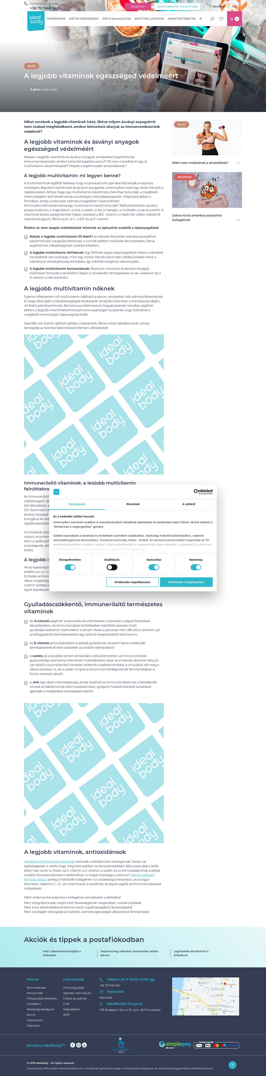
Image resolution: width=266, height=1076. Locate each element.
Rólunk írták (35, 993)
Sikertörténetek (182, 18)
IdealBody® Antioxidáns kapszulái (49, 861)
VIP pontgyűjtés (73, 987)
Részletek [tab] (133, 504)
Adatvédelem (71, 1009)
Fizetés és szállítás (75, 998)
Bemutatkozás (36, 987)
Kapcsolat (33, 1025)
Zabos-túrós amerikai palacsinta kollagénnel (205, 218)
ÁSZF (66, 1014)
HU (237, 6)
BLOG (32, 66)
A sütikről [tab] (188, 504)
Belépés (216, 6)
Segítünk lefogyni (149, 18)
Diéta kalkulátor (116, 18)
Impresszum (35, 1020)
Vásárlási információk (77, 993)
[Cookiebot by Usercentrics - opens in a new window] (196, 492)
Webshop (138, 6)
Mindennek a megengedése (186, 582)
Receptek (185, 177)
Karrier (31, 1014)
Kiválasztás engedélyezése (132, 582)
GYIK (66, 1004)
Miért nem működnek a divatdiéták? (205, 163)
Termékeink (55, 18)
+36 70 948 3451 (45, 8)
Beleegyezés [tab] (77, 504)
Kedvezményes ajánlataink (177, 6)
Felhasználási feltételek (42, 998)
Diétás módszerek (84, 18)
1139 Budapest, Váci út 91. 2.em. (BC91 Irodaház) (130, 1010)
